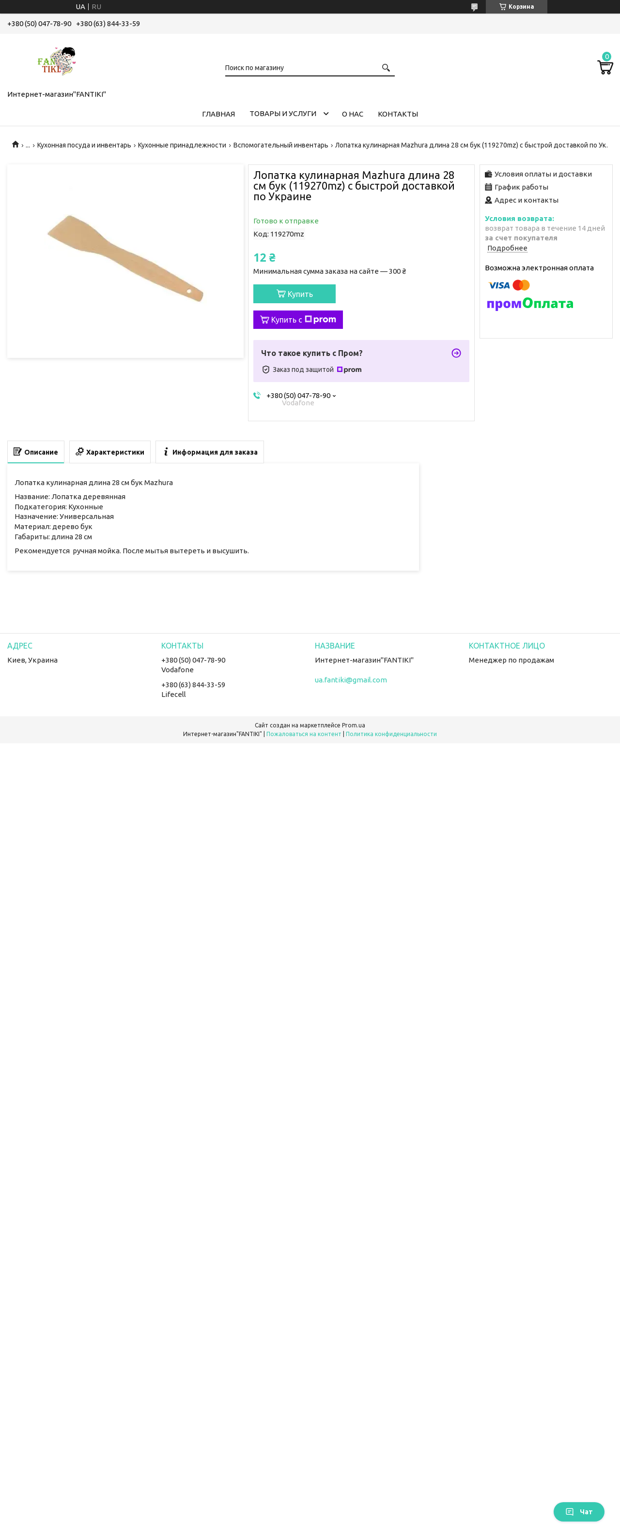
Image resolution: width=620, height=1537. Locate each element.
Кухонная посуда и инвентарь (84, 145)
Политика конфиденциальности (391, 734)
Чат (579, 1511)
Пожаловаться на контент (303, 734)
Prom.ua (353, 725)
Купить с (303, 319)
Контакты (398, 114)
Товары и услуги (282, 113)
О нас (352, 114)
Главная (218, 114)
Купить (300, 294)
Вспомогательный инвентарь (280, 145)
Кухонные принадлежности (182, 145)
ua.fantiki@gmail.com (351, 680)
